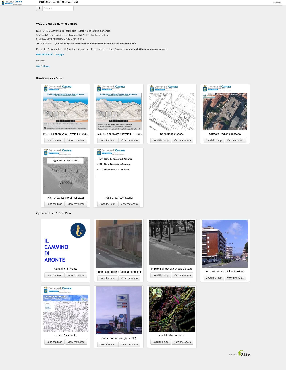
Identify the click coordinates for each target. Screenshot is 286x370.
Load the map (54, 140)
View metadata (76, 140)
